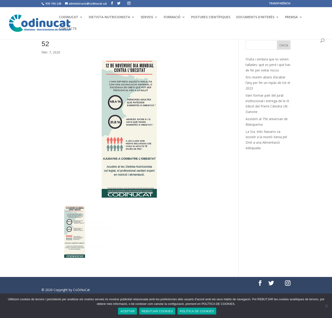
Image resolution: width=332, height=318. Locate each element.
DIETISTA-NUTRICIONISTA (109, 17)
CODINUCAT (68, 17)
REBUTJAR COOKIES (157, 311)
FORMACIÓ (172, 17)
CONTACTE (68, 29)
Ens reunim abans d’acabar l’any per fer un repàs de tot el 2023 (268, 82)
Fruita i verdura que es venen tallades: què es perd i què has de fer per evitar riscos (268, 64)
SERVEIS (147, 17)
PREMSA (291, 17)
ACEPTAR (127, 311)
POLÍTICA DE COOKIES (197, 311)
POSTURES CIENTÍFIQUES (210, 17)
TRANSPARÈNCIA (279, 3)
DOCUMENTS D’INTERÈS (255, 17)
